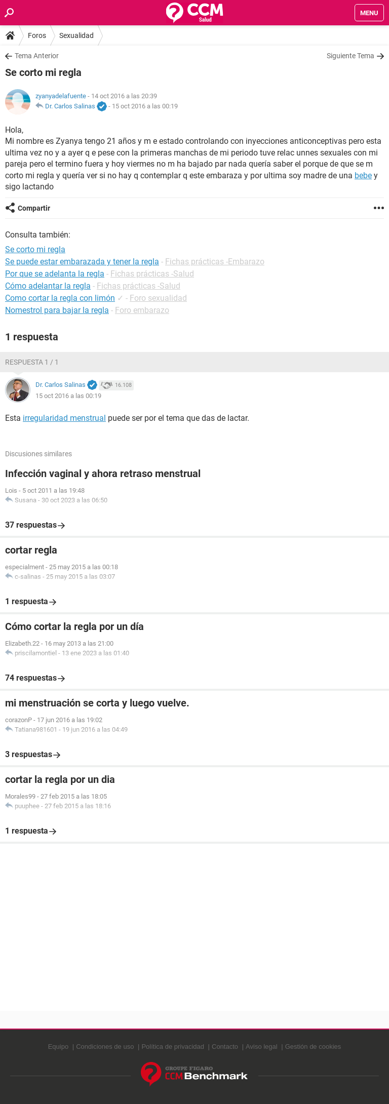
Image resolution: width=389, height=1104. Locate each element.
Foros (37, 35)
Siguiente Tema (350, 56)
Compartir (34, 208)
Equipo (58, 1046)
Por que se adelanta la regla (54, 274)
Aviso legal (262, 1046)
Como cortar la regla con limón (60, 298)
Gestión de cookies (313, 1046)
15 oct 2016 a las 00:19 (145, 106)
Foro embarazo (142, 310)
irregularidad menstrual (64, 418)
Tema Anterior (37, 56)
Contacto (225, 1046)
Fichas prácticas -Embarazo (214, 261)
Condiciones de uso (105, 1046)
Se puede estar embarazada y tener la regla (82, 261)
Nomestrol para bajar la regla (57, 310)
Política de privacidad (172, 1046)
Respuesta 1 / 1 (32, 362)
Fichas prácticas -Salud (152, 274)
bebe (363, 175)
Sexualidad (76, 35)
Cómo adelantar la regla (48, 286)
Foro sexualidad (158, 298)
